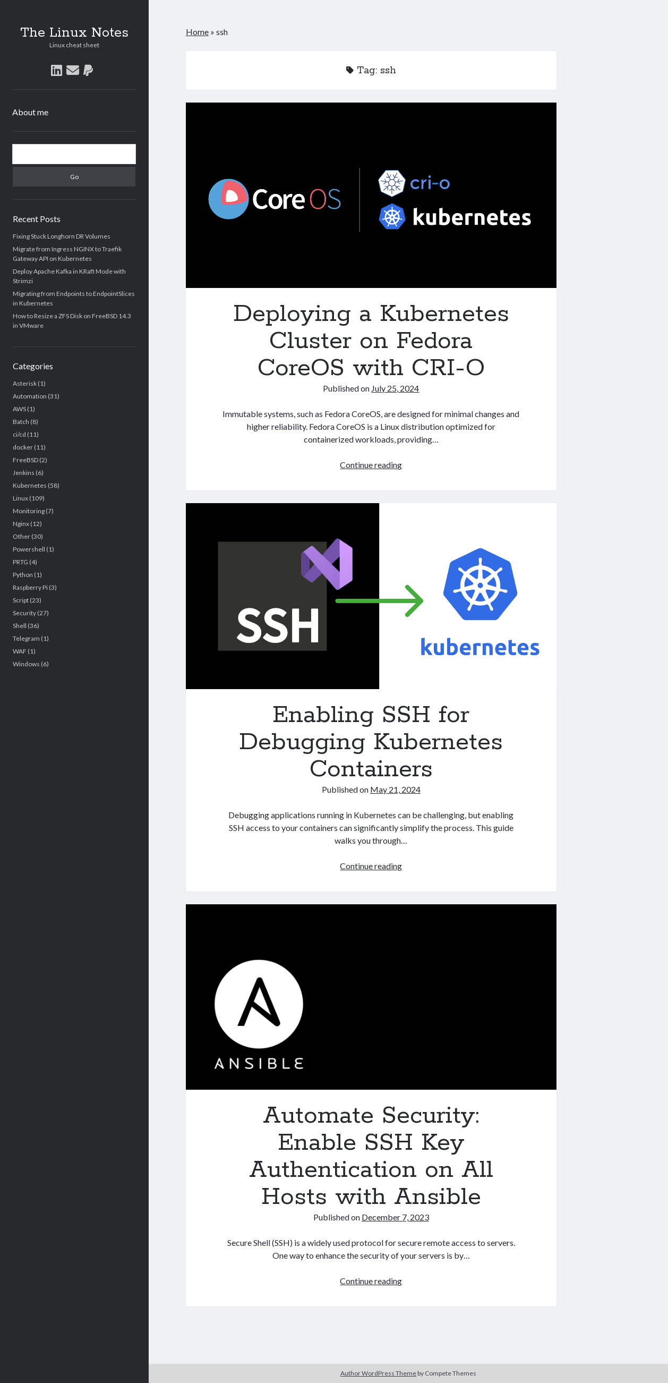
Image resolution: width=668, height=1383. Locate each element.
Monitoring (29, 511)
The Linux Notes (74, 32)
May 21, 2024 (395, 789)
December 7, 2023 (395, 1217)
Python (23, 575)
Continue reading (371, 465)
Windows (26, 664)
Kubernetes (30, 485)
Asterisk (25, 383)
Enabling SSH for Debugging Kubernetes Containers (371, 596)
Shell (20, 626)
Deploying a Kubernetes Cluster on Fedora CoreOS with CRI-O (371, 195)
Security (24, 613)
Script (21, 600)
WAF (20, 651)
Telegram (26, 638)
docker (23, 447)
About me (30, 112)
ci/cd (19, 434)
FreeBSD (25, 460)
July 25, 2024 (395, 388)
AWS (19, 409)
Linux (20, 498)
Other (21, 536)
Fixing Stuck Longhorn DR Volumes (61, 236)
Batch (21, 422)
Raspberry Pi (30, 587)
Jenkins (24, 473)
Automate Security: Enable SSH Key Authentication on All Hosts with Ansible (371, 997)
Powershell (29, 549)
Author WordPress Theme (378, 1373)
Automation (30, 396)
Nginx (21, 524)
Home (197, 32)
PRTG (20, 562)
